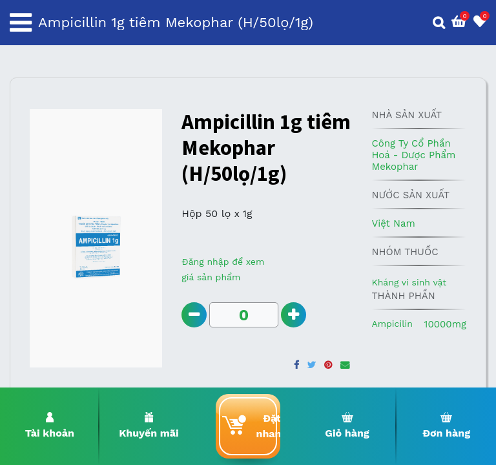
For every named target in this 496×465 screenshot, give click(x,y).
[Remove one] (194, 314)
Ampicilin (391, 323)
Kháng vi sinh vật (408, 282)
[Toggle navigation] (21, 23)
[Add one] (293, 314)
